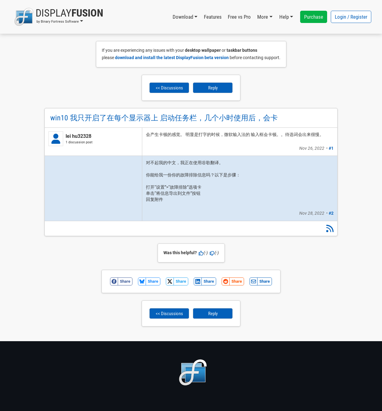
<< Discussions (169, 88)
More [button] (262, 17)
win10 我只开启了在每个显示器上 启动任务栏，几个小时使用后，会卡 (164, 118)
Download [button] (183, 17)
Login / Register (351, 17)
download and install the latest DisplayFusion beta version (172, 57)
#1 (331, 148)
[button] (59, 17)
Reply (213, 88)
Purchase (313, 17)
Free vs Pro (239, 17)
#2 (331, 213)
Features (213, 17)
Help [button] (284, 17)
